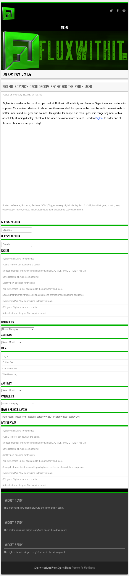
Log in (5, 356)
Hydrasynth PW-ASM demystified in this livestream (27, 301)
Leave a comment (74, 209)
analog (59, 205)
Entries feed (8, 362)
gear (104, 205)
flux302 (38, 94)
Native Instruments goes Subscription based (24, 313)
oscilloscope (8, 209)
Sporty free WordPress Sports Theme (52, 568)
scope (26, 209)
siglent (33, 209)
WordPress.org (9, 374)
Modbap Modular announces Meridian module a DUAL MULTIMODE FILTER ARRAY (44, 271)
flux (81, 205)
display (74, 205)
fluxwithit (96, 205)
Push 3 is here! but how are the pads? (21, 264)
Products (26, 205)
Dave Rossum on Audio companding (20, 277)
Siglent (99, 118)
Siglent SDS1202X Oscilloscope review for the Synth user (47, 86)
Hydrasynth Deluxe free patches (18, 258)
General (16, 205)
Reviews (36, 205)
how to (111, 205)
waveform (59, 209)
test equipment (45, 209)
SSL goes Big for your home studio (19, 307)
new (117, 205)
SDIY (43, 205)
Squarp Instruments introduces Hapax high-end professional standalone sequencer (43, 295)
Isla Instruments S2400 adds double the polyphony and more (32, 289)
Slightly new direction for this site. (18, 283)
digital (67, 205)
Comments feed (10, 368)
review (19, 209)
